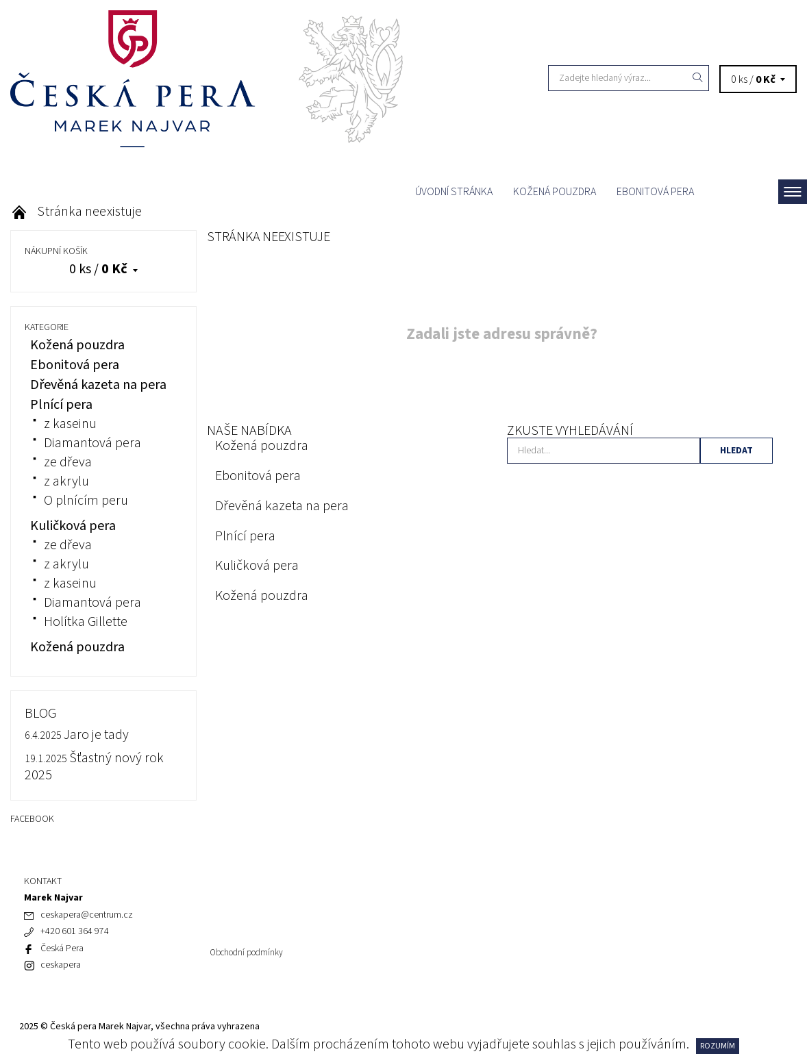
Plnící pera (245, 536)
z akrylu (66, 481)
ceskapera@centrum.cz (86, 915)
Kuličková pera (257, 565)
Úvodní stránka (454, 191)
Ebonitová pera (655, 191)
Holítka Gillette (85, 621)
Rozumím (717, 1046)
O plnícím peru (86, 500)
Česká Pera (62, 948)
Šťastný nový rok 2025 (94, 767)
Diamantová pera (92, 443)
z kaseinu (70, 423)
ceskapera (60, 965)
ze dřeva (68, 462)
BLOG (40, 713)
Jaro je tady (96, 734)
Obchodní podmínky (246, 952)
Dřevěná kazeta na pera (282, 506)
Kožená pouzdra (554, 191)
